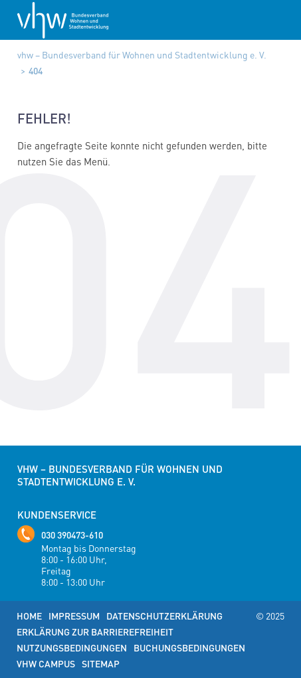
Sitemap (101, 663)
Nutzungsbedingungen (72, 647)
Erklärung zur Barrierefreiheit (95, 631)
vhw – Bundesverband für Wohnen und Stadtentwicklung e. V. (141, 54)
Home (29, 616)
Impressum (74, 616)
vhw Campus (46, 663)
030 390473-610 (72, 535)
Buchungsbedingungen (189, 647)
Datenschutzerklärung (164, 616)
